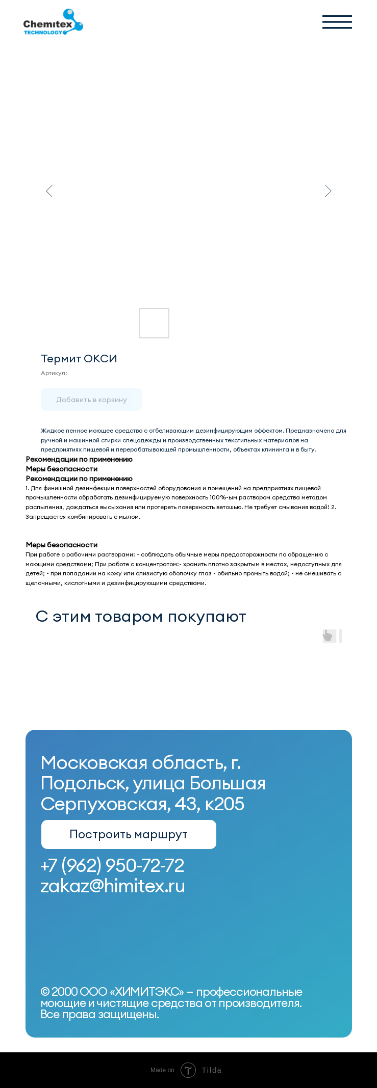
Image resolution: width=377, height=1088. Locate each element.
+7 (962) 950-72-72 (112, 865)
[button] (337, 22)
